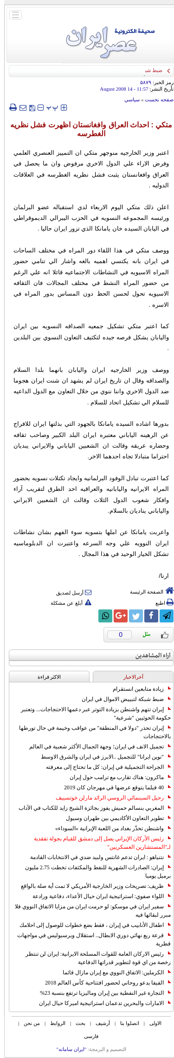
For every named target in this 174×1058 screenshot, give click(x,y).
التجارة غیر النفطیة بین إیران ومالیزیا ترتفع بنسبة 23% (101, 993)
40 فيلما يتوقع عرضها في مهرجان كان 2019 (113, 787)
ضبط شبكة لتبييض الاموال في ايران (122, 699)
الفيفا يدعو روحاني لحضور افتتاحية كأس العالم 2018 (104, 982)
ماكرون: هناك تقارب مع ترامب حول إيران (116, 777)
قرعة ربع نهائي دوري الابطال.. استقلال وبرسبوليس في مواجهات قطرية (90, 939)
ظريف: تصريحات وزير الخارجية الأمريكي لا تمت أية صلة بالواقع (92, 886)
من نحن (27, 1023)
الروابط (53, 1023)
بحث (76, 1023)
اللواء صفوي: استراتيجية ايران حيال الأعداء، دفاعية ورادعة (97, 896)
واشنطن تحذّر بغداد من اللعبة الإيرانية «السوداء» (109, 828)
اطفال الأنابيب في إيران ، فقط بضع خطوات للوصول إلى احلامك (91, 925)
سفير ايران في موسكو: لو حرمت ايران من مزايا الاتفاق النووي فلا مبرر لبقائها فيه (89, 910)
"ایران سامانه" (67, 1049)
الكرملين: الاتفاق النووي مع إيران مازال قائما (112, 972)
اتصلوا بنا (125, 1023)
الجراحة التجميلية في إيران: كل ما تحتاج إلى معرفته (104, 767)
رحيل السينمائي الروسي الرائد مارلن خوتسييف (109, 797)
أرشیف (98, 1023)
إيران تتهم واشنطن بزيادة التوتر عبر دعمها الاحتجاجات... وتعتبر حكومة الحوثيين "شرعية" (92, 713)
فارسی (87, 1036)
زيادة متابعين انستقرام (138, 689)
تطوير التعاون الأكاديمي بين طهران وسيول (114, 818)
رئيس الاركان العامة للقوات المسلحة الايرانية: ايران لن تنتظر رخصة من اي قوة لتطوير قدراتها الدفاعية (94, 958)
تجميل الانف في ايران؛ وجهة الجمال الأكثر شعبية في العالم (96, 746)
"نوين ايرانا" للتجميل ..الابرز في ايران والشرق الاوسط (102, 757)
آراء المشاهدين (149, 655)
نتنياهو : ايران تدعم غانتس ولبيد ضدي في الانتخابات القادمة (96, 857)
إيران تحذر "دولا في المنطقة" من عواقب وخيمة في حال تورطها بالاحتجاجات (91, 732)
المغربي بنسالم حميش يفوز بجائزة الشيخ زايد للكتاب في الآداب (90, 808)
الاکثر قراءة (45, 677)
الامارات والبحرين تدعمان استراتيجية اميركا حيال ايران (101, 1003)
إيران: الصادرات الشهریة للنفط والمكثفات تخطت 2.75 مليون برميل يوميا (94, 871)
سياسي (127, 99)
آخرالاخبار (129, 677)
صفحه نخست (155, 99)
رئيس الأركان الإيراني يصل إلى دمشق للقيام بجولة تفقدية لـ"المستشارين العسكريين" (98, 842)
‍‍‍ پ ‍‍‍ (48, 107)
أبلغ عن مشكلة (66, 603)
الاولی (151, 1023)
